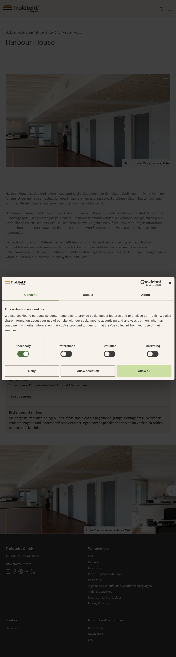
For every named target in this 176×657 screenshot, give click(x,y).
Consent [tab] (30, 294)
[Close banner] (170, 283)
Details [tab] (88, 294)
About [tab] (145, 294)
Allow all (144, 371)
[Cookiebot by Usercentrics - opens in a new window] (143, 283)
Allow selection (88, 371)
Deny (32, 371)
